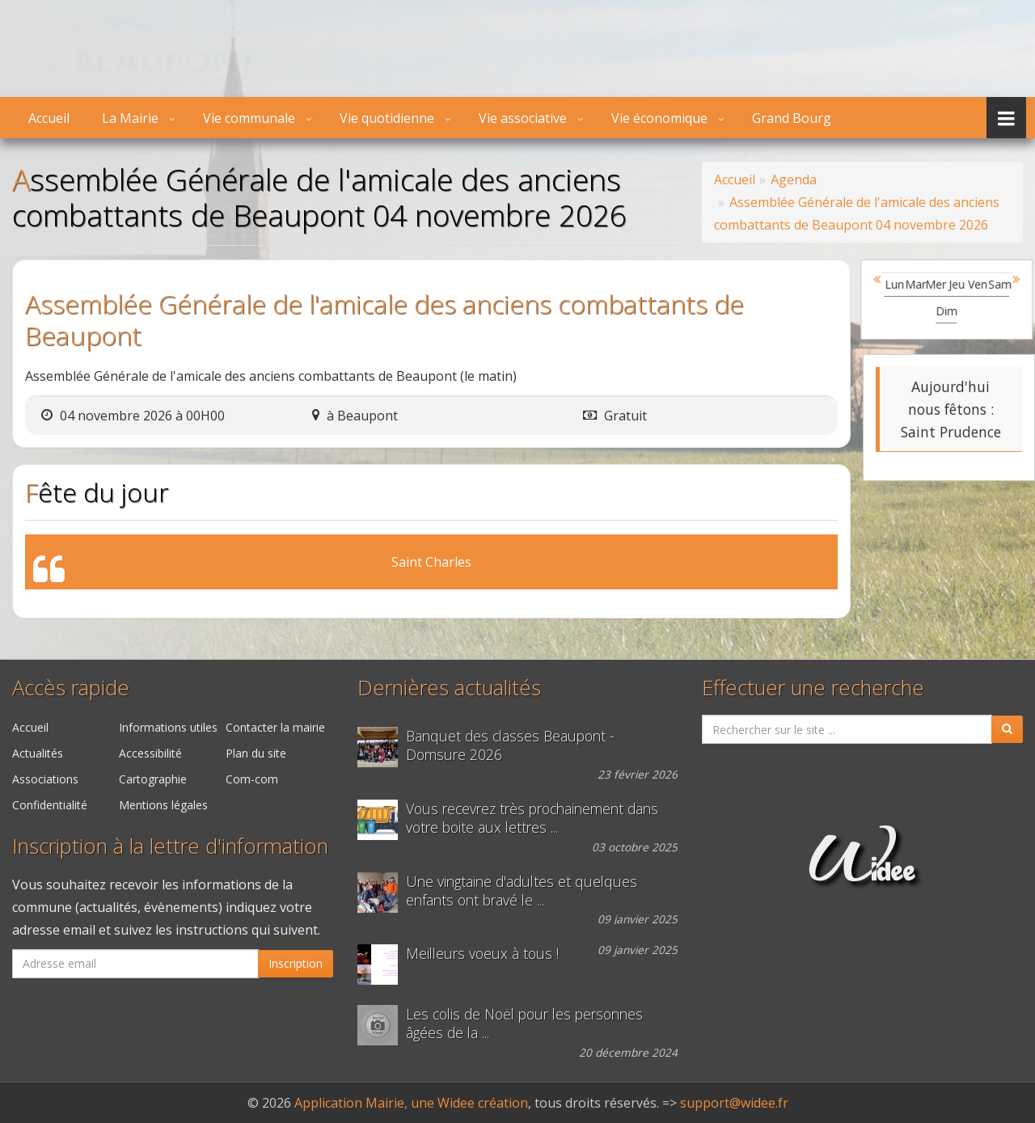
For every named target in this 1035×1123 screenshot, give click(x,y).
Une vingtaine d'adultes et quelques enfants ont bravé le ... (521, 891)
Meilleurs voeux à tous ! (482, 953)
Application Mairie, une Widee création (411, 1103)
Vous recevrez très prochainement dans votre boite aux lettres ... (532, 818)
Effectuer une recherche (813, 687)
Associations (45, 779)
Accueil (49, 118)
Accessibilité (150, 753)
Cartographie (153, 779)
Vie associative (523, 118)
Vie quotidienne (387, 118)
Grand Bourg (791, 118)
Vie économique (659, 118)
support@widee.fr (734, 1103)
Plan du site (256, 753)
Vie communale (249, 118)
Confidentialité (49, 805)
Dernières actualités (449, 687)
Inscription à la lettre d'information (170, 846)
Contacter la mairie (275, 727)
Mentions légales (163, 805)
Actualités (37, 753)
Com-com (252, 779)
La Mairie (130, 118)
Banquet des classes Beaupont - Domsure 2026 (510, 745)
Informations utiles (168, 727)
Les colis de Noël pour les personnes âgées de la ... (524, 1023)
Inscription (295, 963)
